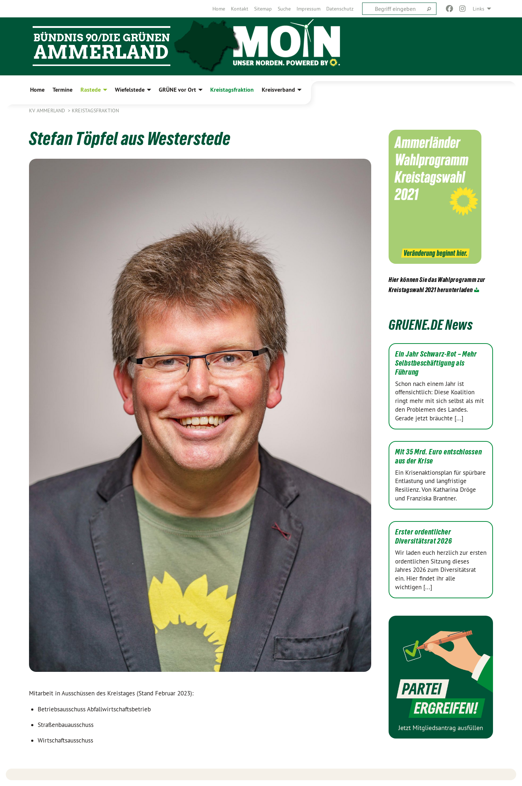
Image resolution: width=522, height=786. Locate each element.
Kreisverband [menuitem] (278, 89)
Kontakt (239, 8)
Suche (284, 8)
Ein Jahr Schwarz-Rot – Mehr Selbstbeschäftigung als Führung (436, 363)
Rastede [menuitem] (90, 89)
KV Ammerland (47, 110)
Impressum (308, 8)
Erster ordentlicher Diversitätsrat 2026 (423, 536)
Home (218, 8)
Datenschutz (339, 8)
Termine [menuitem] (62, 89)
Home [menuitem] (37, 89)
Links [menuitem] (478, 8)
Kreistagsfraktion (95, 110)
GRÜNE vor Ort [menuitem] (177, 89)
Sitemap (263, 8)
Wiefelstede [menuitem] (130, 89)
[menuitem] (218, 8)
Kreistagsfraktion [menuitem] (232, 89)
